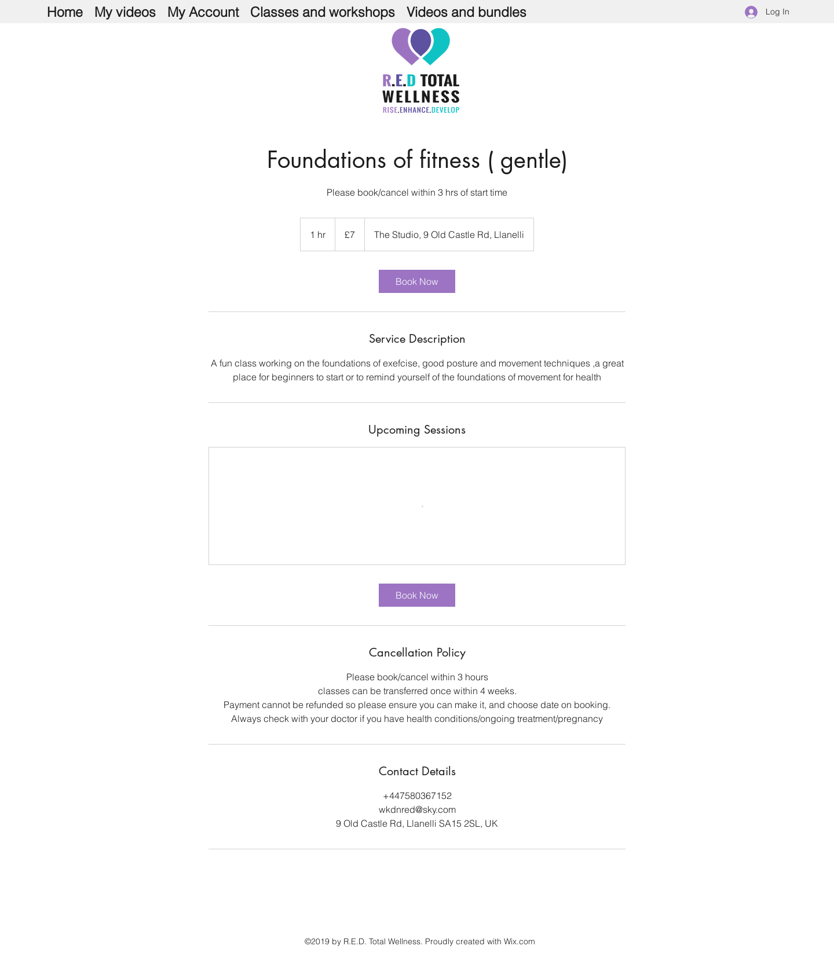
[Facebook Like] (589, 101)
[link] (417, 281)
